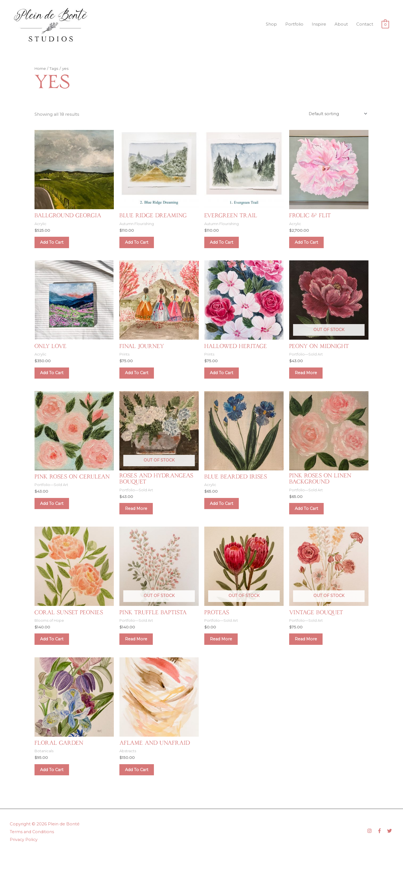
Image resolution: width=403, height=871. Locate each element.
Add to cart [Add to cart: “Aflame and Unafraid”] (140, 785)
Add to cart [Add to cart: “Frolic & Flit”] (310, 244)
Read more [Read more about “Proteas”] (224, 651)
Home (41, 68)
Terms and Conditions (32, 848)
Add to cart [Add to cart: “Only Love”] (55, 378)
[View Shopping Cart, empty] (385, 24)
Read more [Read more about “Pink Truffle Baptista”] (139, 651)
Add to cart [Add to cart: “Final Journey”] (140, 378)
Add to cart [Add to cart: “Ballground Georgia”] (55, 244)
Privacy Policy (24, 855)
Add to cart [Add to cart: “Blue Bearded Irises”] (225, 511)
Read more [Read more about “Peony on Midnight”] (309, 378)
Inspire (319, 24)
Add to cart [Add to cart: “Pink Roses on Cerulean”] (55, 511)
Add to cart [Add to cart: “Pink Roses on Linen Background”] (310, 517)
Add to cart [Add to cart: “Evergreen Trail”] (225, 244)
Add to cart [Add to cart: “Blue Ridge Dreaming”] (140, 244)
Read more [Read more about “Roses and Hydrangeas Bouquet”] (139, 517)
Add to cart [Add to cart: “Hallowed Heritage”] (225, 378)
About (341, 24)
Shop (271, 24)
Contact (364, 24)
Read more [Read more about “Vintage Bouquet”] (309, 651)
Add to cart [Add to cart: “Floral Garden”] (55, 785)
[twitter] (390, 847)
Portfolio (294, 24)
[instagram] (371, 847)
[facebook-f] (381, 847)
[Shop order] (336, 113)
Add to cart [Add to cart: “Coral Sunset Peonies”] (55, 651)
